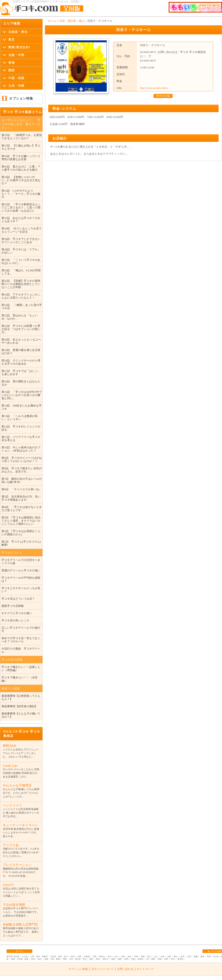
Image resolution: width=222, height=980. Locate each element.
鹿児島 (180, 959)
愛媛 (196, 956)
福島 (120, 959)
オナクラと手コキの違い (16, 613)
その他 (25, 956)
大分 (116, 956)
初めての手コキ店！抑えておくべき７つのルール (20, 640)
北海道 (87, 956)
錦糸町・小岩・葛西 (146, 959)
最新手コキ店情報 (12, 605)
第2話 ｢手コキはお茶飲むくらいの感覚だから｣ (21, 533)
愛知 (202, 956)
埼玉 (109, 956)
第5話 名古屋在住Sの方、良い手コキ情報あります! (21, 498)
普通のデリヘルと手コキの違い (20, 570)
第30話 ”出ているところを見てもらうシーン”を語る (21, 230)
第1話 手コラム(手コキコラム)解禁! (21, 543)
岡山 (176, 956)
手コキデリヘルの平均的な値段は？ (20, 579)
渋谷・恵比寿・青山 (71, 20)
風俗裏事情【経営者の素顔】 (19, 706)
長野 (166, 959)
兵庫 (79, 956)
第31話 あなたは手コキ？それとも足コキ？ (20, 219)
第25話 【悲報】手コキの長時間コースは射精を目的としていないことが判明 (20, 284)
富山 (149, 956)
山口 (156, 956)
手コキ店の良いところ (15, 620)
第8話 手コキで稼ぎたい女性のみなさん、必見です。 (21, 470)
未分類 (16, 956)
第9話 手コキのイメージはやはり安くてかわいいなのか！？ (21, 459)
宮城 (136, 956)
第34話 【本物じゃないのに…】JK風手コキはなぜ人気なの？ (21, 180)
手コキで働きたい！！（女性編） (19, 679)
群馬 (126, 959)
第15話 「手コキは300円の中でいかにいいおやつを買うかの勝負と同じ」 (21, 395)
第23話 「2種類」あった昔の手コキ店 (21, 306)
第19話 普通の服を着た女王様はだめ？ (20, 351)
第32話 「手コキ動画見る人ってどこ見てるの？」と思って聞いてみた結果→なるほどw (20, 207)
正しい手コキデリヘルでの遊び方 (20, 629)
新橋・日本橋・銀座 (19, 959)
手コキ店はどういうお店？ (18, 598)
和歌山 (102, 956)
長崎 (160, 959)
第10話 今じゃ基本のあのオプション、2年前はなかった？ (20, 449)
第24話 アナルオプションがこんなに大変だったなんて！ (20, 296)
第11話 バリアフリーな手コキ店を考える (20, 438)
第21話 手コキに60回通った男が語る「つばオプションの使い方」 (20, 329)
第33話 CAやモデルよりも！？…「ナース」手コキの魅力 (20, 194)
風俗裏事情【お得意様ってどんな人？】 (20, 697)
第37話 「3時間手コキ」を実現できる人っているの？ (21, 137)
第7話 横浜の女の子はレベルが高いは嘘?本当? (21, 480)
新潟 (33, 959)
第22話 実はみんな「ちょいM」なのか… (19, 317)
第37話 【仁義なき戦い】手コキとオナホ (20, 147)
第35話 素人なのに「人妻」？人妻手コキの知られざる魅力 (20, 168)
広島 (189, 956)
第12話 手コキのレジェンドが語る (20, 428)
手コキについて (11, 552)
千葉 (94, 956)
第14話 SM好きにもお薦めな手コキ (21, 407)
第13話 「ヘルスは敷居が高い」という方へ (19, 417)
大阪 (123, 956)
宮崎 (143, 956)
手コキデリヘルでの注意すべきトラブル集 (20, 561)
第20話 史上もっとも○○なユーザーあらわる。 (21, 341)
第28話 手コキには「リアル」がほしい (20, 251)
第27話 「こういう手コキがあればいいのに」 (20, 261)
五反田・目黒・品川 (59, 956)
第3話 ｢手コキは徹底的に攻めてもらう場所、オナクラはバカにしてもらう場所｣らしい (21, 520)
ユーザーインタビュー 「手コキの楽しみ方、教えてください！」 (20, 124)
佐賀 (72, 956)
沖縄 (64, 959)
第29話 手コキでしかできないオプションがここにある (20, 240)
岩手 (182, 956)
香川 (173, 959)
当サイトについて (102, 969)
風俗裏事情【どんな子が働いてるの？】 (20, 715)
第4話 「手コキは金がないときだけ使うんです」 (21, 508)
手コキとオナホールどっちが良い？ (20, 590)
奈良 (129, 956)
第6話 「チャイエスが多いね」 (21, 489)
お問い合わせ (125, 969)
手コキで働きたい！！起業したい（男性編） (20, 668)
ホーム (52, 20)
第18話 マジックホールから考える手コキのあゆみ (20, 362)
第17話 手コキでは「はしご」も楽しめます (20, 372)
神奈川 (105, 959)
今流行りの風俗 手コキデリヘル (20, 650)
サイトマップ (145, 969)
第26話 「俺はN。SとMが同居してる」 (21, 272)
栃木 (40, 959)
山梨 (169, 956)
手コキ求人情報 (11, 659)
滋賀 (91, 959)
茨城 (133, 959)
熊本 (98, 959)
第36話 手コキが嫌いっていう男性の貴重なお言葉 (20, 157)
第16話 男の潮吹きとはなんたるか (20, 383)
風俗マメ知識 (10, 688)
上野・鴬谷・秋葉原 (39, 956)
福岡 (113, 959)
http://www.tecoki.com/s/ (154, 87)
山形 (162, 956)
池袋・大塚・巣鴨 (52, 959)
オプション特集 (21, 98)
